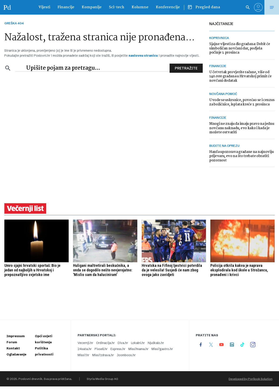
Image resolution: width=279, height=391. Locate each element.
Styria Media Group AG (102, 379)
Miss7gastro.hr (162, 349)
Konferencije (168, 7)
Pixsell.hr (101, 349)
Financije (66, 7)
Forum (12, 342)
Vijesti (44, 7)
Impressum (16, 336)
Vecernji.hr (85, 343)
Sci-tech (116, 7)
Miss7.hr (83, 355)
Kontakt (13, 348)
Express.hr (118, 349)
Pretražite (186, 68)
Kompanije (92, 7)
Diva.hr (123, 343)
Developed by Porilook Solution (250, 379)
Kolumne (140, 7)
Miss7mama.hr (138, 349)
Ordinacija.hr (105, 343)
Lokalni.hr (138, 343)
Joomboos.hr (126, 355)
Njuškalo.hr (156, 343)
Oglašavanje (16, 354)
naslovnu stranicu (143, 56)
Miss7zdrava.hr (103, 355)
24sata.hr (85, 349)
